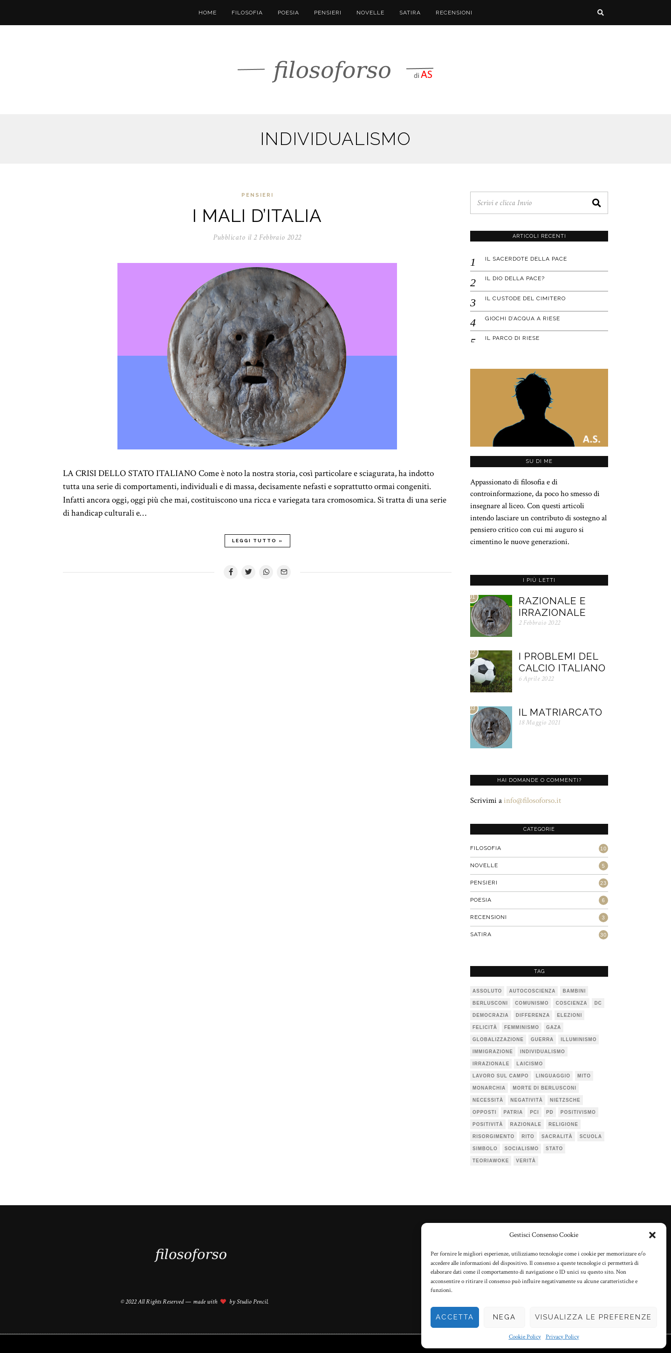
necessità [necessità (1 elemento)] (487, 1100)
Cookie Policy (525, 1337)
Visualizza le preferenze (593, 1317)
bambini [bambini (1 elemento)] (574, 991)
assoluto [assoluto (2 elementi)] (487, 991)
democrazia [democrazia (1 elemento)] (490, 1015)
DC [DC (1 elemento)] (598, 1003)
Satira (410, 12)
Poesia (288, 12)
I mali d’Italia (257, 215)
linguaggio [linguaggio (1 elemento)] (553, 1075)
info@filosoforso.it (532, 800)
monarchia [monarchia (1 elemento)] (489, 1088)
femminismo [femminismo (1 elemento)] (521, 1027)
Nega (504, 1317)
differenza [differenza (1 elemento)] (533, 1015)
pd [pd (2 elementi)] (550, 1112)
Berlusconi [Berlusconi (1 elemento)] (490, 1003)
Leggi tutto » (257, 540)
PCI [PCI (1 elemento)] (534, 1112)
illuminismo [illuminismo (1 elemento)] (578, 1039)
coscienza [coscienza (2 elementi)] (571, 1003)
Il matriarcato (561, 712)
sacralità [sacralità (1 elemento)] (557, 1136)
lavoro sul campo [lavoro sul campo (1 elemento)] (500, 1075)
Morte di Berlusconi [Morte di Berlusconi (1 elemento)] (544, 1088)
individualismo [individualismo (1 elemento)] (542, 1051)
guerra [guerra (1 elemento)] (542, 1039)
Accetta (455, 1317)
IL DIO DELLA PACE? (515, 278)
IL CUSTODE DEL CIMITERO (525, 298)
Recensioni (454, 12)
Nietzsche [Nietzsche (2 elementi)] (565, 1100)
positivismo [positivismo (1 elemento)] (578, 1112)
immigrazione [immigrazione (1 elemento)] (492, 1051)
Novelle (370, 12)
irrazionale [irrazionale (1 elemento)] (490, 1063)
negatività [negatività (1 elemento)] (526, 1100)
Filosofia (247, 12)
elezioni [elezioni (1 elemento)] (569, 1015)
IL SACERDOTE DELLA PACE (526, 258)
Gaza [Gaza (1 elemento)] (553, 1027)
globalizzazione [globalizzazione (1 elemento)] (498, 1039)
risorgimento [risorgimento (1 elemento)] (493, 1136)
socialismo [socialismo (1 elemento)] (522, 1148)
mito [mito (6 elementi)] (584, 1075)
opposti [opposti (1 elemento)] (484, 1112)
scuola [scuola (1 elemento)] (591, 1136)
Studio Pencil (252, 1302)
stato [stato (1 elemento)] (554, 1148)
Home (208, 12)
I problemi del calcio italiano (562, 662)
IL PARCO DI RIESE (512, 338)
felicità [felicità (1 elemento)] (484, 1027)
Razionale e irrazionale (552, 606)
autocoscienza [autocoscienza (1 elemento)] (532, 991)
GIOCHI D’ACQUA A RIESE (522, 318)
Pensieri (328, 12)
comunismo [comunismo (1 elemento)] (531, 1003)
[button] (652, 1235)
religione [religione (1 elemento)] (563, 1124)
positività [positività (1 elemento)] (487, 1124)
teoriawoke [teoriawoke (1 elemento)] (490, 1160)
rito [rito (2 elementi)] (527, 1136)
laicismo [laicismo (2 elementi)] (529, 1063)
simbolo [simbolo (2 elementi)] (485, 1148)
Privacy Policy (562, 1337)
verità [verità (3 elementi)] (526, 1160)
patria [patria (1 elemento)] (513, 1112)
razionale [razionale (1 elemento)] (525, 1124)
